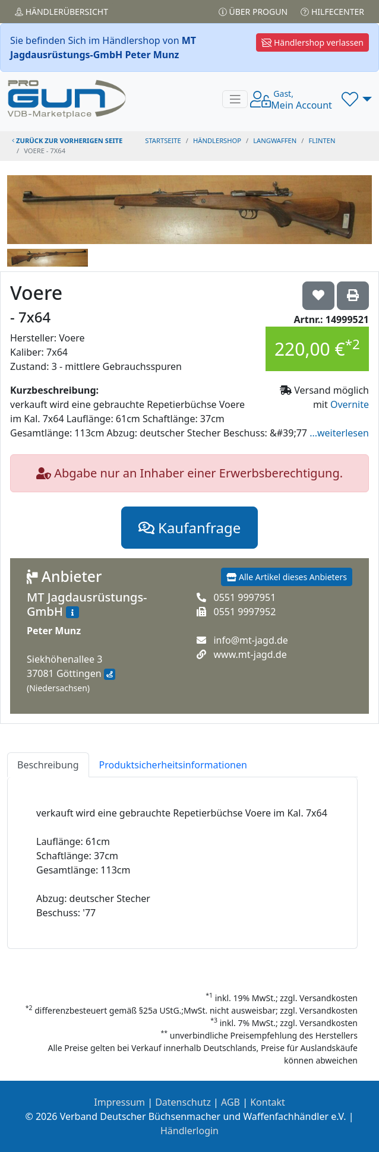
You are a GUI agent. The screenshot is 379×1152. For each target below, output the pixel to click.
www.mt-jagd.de (249, 654)
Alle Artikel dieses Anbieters (286, 577)
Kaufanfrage (189, 527)
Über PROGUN (253, 11)
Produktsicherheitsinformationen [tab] (173, 764)
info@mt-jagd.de (250, 640)
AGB (230, 1102)
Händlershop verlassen (312, 42)
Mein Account (301, 100)
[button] (357, 99)
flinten (322, 140)
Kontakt (267, 1102)
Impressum (119, 1102)
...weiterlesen (339, 432)
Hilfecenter (332, 11)
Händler (61, 11)
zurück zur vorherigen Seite (67, 140)
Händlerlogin (189, 1130)
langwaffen (274, 140)
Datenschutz (183, 1102)
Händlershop (217, 140)
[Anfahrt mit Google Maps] (109, 675)
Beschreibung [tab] (48, 764)
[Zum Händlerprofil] (72, 612)
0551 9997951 (244, 597)
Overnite (349, 404)
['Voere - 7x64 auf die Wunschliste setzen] (318, 295)
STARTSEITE (163, 140)
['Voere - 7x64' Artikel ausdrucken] (353, 295)
